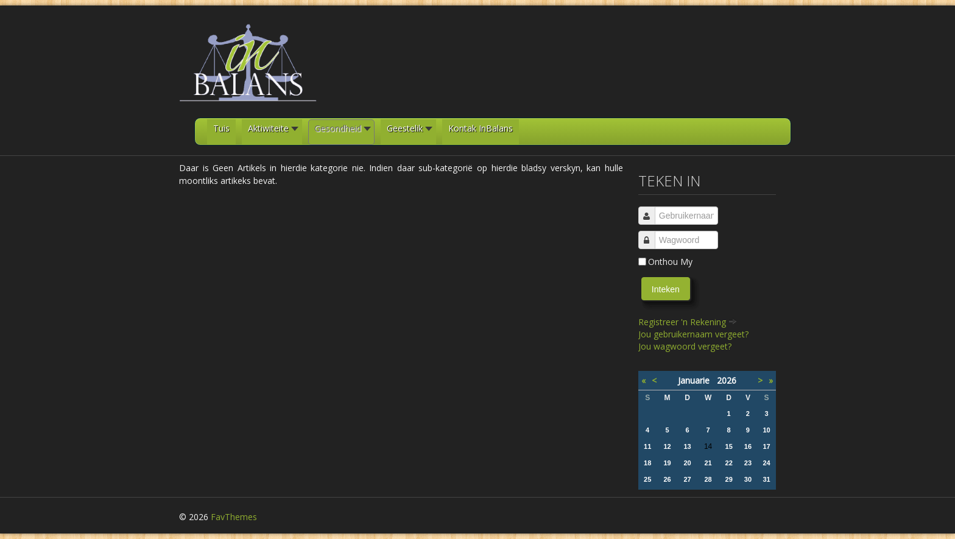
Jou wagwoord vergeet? (684, 346)
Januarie (697, 380)
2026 (726, 380)
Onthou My (670, 261)
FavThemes (234, 517)
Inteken (666, 289)
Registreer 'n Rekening (687, 322)
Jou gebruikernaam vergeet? (693, 334)
